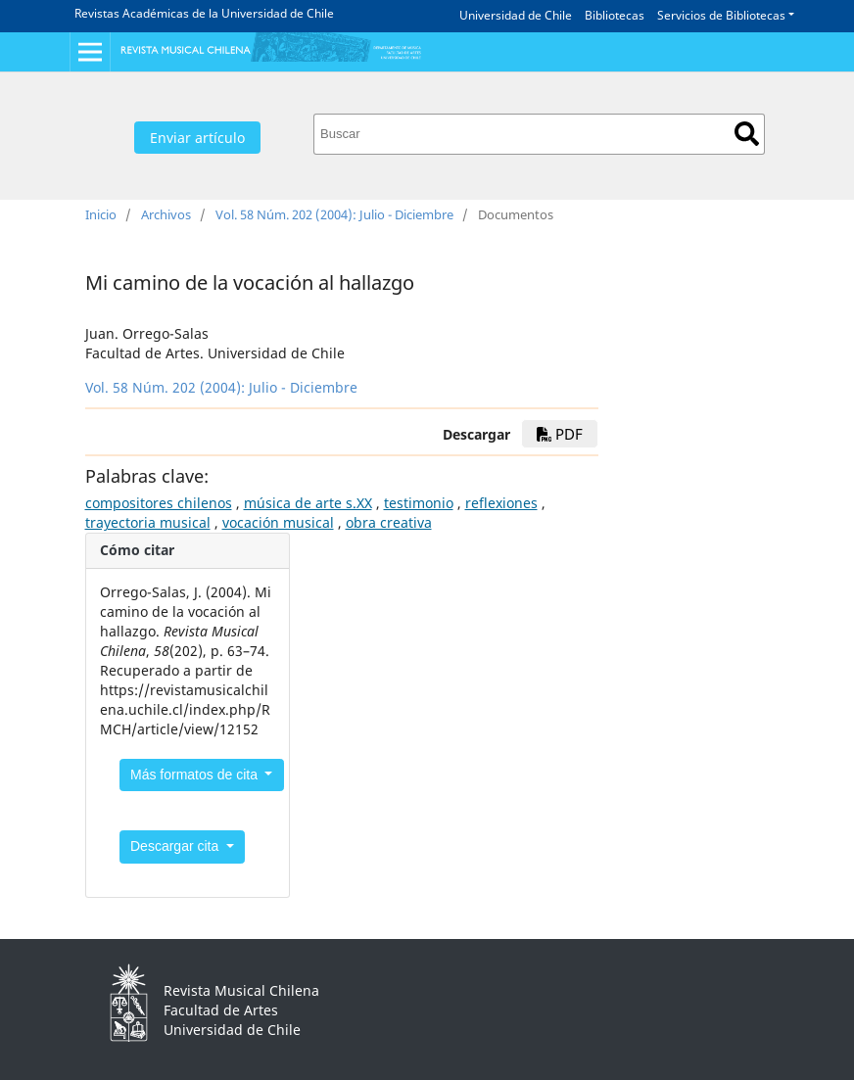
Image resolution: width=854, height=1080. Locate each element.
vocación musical (278, 522)
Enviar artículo (197, 137)
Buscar (747, 133)
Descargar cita (176, 846)
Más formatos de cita (195, 774)
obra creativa (389, 522)
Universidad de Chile (515, 15)
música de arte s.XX (308, 502)
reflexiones (501, 502)
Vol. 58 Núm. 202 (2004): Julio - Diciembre (334, 214)
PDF (560, 434)
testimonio (418, 502)
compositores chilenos (158, 502)
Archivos (166, 214)
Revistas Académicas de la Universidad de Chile (204, 13)
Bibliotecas (614, 15)
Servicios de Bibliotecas (721, 15)
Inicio (101, 214)
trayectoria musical (148, 522)
